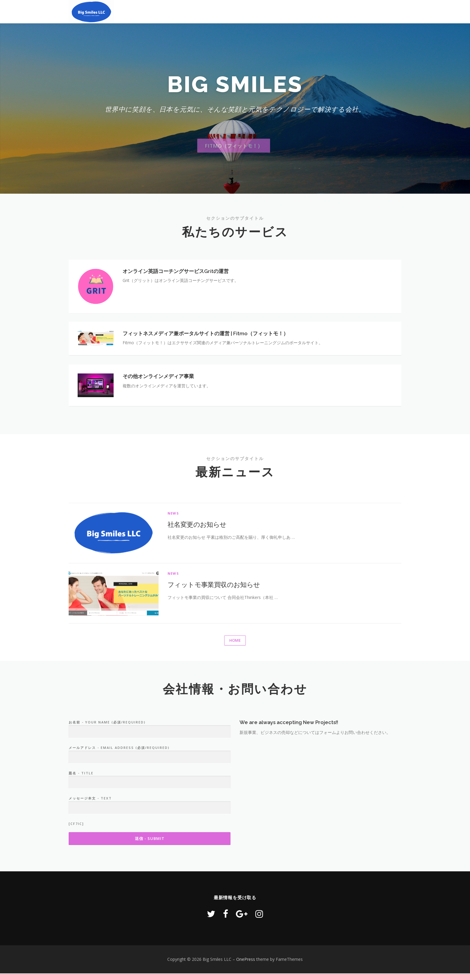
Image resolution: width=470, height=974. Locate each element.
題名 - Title (150, 830)
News (173, 568)
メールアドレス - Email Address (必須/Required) (150, 805)
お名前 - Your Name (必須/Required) (150, 780)
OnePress (245, 960)
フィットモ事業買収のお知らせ (214, 639)
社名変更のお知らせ (197, 579)
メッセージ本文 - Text (150, 856)
